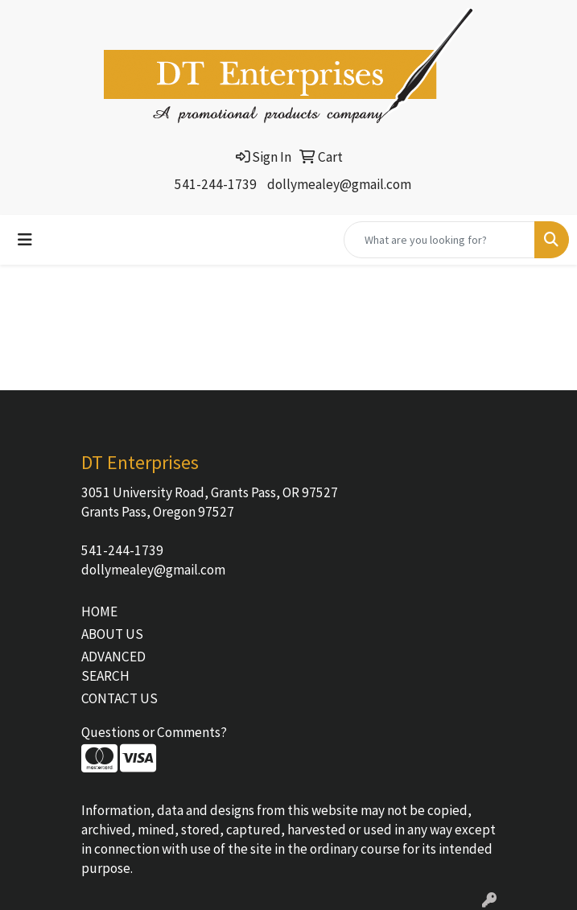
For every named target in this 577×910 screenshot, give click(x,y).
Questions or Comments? (154, 732)
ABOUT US (112, 634)
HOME (99, 611)
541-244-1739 (216, 184)
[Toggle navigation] (25, 240)
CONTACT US (119, 698)
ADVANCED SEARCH (113, 666)
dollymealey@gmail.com (339, 184)
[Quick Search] (439, 239)
